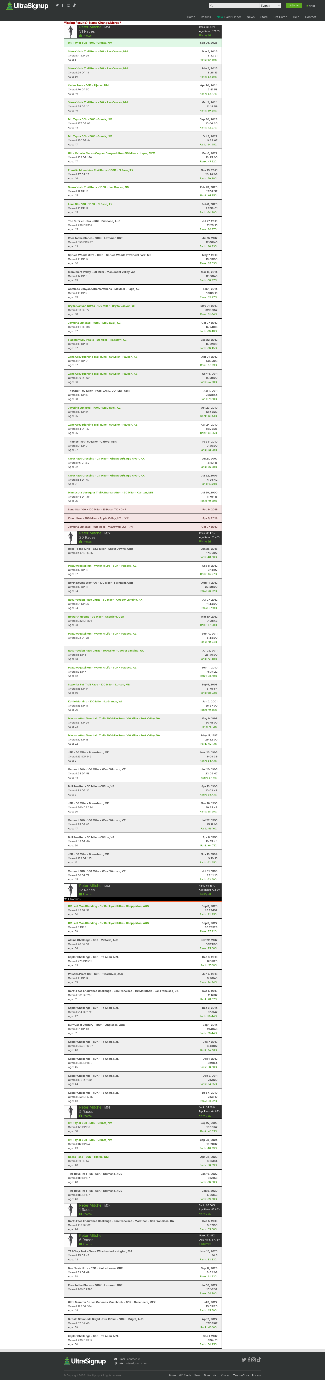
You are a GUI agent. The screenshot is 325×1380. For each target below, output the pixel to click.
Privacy (256, 1375)
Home (191, 17)
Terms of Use (241, 1375)
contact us (133, 1359)
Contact (310, 17)
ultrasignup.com (136, 1363)
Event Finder (229, 17)
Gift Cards (280, 17)
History (205, 35)
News (251, 17)
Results (206, 17)
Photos (85, 35)
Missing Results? (76, 22)
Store (264, 17)
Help (296, 17)
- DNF (97, 509)
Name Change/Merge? (105, 22)
